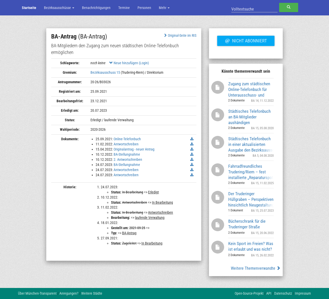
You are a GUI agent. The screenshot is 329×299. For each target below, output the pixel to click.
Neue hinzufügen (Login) (129, 63)
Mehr (164, 8)
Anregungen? (68, 293)
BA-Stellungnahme (127, 154)
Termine (124, 8)
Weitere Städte (91, 293)
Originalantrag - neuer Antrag (134, 149)
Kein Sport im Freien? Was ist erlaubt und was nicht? (250, 246)
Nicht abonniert (246, 40)
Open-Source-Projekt (249, 293)
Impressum (303, 293)
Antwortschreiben (126, 144)
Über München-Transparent (37, 293)
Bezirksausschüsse (59, 8)
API (268, 293)
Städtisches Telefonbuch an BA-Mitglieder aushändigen (249, 117)
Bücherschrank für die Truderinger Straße (247, 224)
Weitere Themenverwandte (255, 268)
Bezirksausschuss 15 (105, 72)
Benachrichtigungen (96, 8)
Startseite (29, 8)
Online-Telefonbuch (127, 139)
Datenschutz (283, 293)
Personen (144, 8)
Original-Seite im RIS (180, 35)
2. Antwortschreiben (128, 159)
